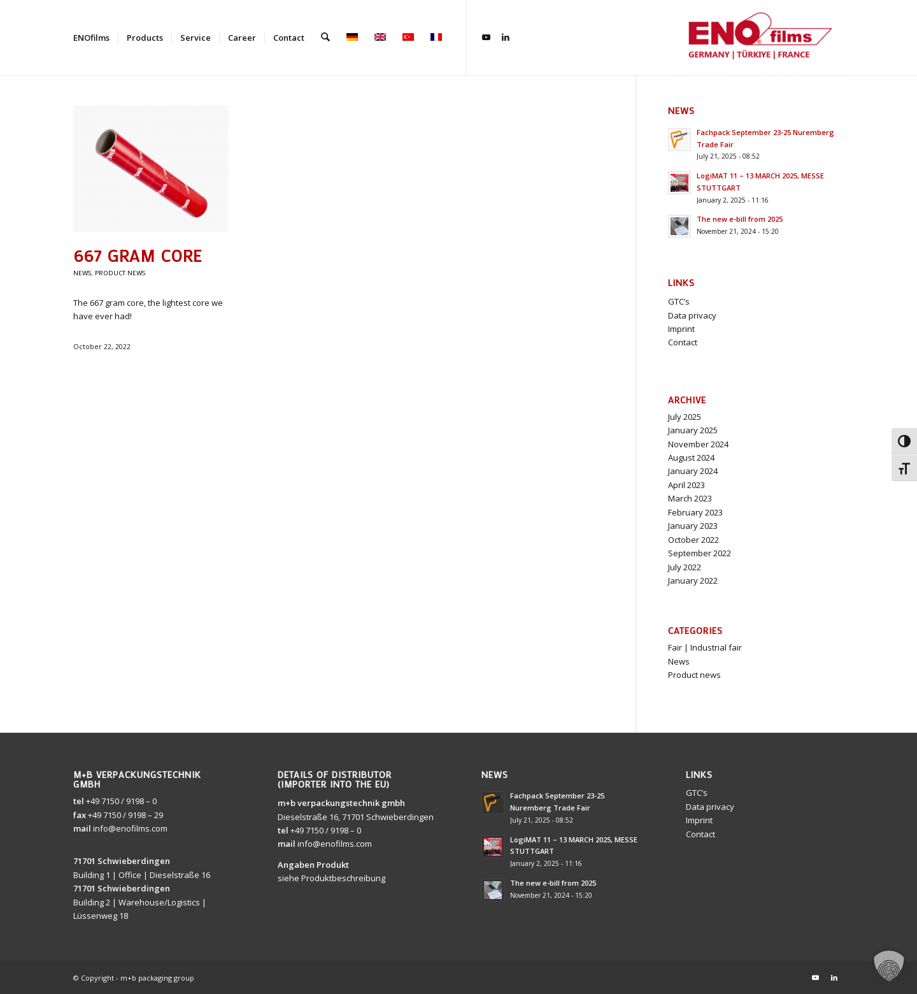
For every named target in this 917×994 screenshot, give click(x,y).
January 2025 (693, 430)
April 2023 (686, 485)
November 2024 (698, 444)
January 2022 (693, 580)
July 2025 (684, 416)
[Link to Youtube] (485, 37)
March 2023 (690, 498)
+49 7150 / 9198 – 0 (121, 801)
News (82, 272)
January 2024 (693, 471)
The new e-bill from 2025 (740, 219)
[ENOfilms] (758, 37)
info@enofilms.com (130, 828)
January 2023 (693, 525)
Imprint (681, 329)
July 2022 (684, 567)
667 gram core (137, 255)
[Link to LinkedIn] (505, 37)
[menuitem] (91, 37)
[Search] (325, 37)
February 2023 (695, 512)
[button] (889, 966)
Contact (682, 342)
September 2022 (699, 553)
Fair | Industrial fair (705, 647)
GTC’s (679, 301)
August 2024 (691, 457)
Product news (120, 272)
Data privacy (692, 315)
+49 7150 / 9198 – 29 (125, 815)
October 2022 (693, 539)
